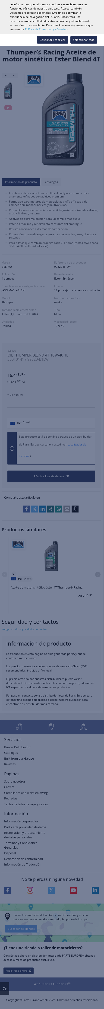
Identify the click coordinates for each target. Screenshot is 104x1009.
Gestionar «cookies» (53, 40)
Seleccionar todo (84, 40)
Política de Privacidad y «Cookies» (46, 29)
